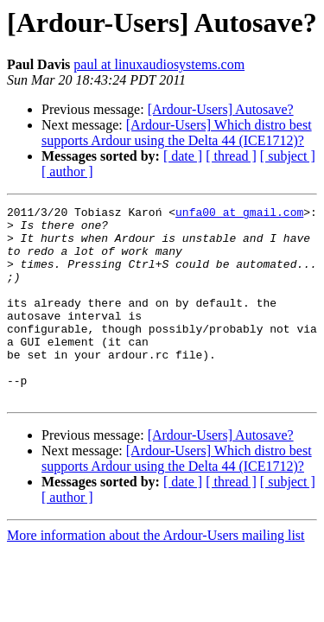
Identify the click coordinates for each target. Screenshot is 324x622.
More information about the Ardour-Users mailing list (156, 574)
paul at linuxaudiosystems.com (159, 64)
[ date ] (182, 156)
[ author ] (67, 171)
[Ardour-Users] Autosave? (221, 109)
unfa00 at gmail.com (239, 214)
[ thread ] (231, 156)
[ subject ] (287, 156)
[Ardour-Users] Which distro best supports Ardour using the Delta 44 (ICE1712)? (176, 132)
